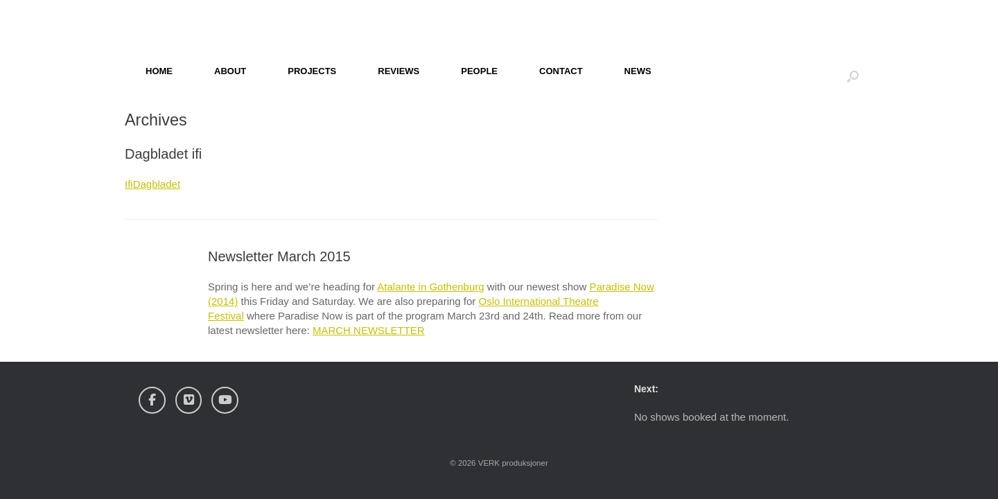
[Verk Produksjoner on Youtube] (224, 400)
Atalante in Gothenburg (430, 286)
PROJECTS (312, 71)
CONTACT (561, 71)
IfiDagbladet (152, 184)
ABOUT (230, 71)
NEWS (637, 71)
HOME (159, 71)
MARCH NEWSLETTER (369, 330)
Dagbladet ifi (163, 153)
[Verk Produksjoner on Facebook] (152, 400)
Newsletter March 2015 (279, 256)
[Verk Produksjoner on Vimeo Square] (188, 400)
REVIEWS (398, 71)
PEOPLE (479, 71)
